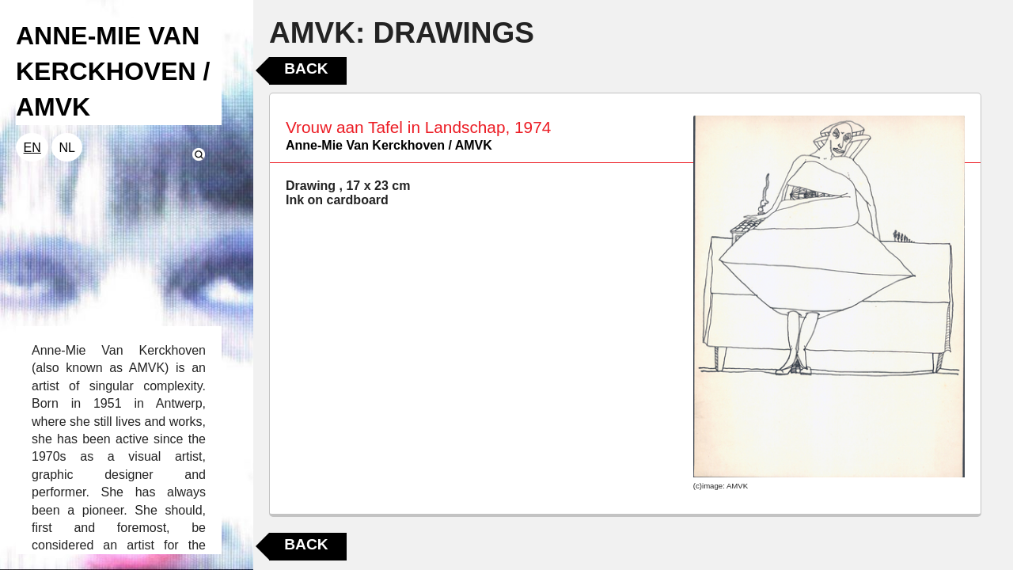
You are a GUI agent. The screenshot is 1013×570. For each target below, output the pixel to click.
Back (306, 68)
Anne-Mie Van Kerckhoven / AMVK (389, 145)
